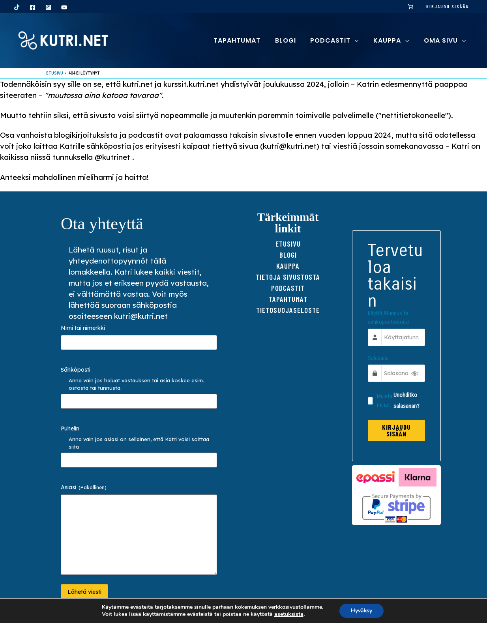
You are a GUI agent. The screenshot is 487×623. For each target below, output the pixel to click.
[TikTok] (17, 7)
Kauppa (288, 265)
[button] (359, 40)
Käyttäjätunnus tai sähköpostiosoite (389, 318)
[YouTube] (64, 7)
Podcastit (288, 287)
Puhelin (70, 428)
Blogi (288, 254)
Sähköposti (75, 369)
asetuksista (288, 614)
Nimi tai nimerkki (83, 327)
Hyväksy (362, 610)
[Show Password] (415, 373)
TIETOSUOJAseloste (288, 309)
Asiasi (84, 487)
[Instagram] (48, 7)
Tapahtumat (288, 298)
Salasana (378, 358)
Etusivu (288, 243)
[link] (410, 6)
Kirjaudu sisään (447, 6)
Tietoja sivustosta (288, 276)
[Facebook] (33, 7)
